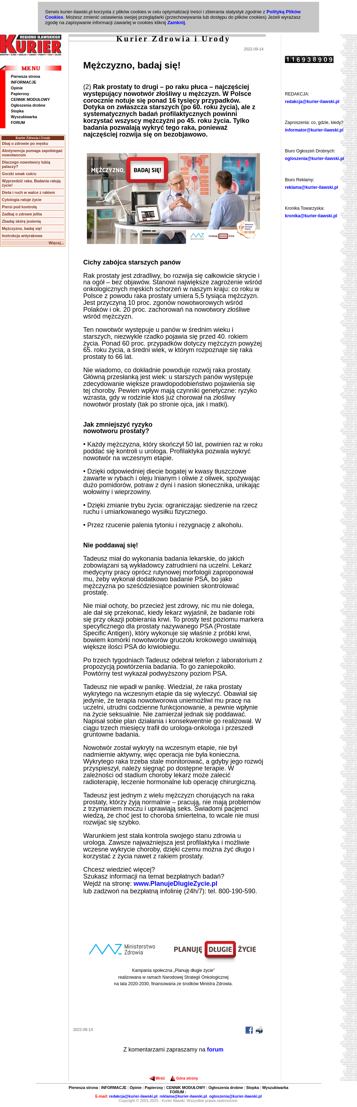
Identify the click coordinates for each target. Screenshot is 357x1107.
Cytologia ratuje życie (21, 199)
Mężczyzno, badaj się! (22, 228)
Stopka (17, 111)
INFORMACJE (23, 82)
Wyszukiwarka (24, 117)
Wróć (157, 1078)
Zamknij (176, 22)
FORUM (18, 122)
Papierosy (20, 94)
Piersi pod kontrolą (19, 207)
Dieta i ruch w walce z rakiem (28, 192)
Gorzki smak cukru (19, 174)
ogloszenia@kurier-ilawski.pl (314, 158)
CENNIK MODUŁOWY (30, 99)
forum (215, 1049)
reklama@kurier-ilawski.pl (311, 187)
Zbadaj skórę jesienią (21, 221)
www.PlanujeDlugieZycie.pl (175, 883)
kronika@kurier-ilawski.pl (311, 215)
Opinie (17, 88)
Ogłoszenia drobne (28, 105)
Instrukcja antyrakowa (22, 236)
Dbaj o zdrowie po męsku (25, 143)
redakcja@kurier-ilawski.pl (312, 101)
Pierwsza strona (25, 76)
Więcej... (56, 243)
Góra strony (184, 1078)
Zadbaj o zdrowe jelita (22, 214)
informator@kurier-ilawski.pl (314, 130)
